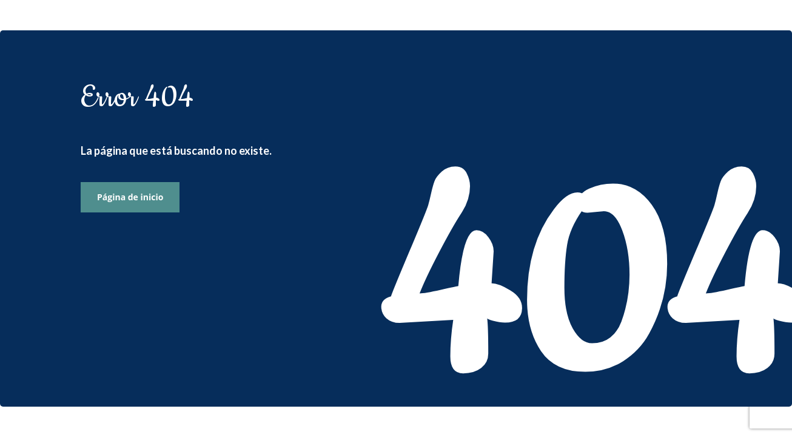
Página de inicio (130, 197)
